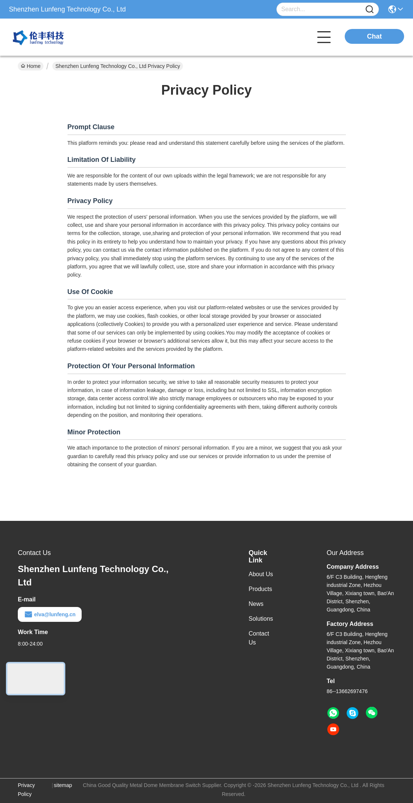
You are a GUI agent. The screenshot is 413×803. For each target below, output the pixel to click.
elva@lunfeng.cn (50, 614)
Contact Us (259, 638)
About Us (261, 574)
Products (260, 589)
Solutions (261, 619)
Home (30, 66)
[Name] (369, 9)
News (256, 604)
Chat (374, 36)
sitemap (63, 785)
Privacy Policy (26, 789)
